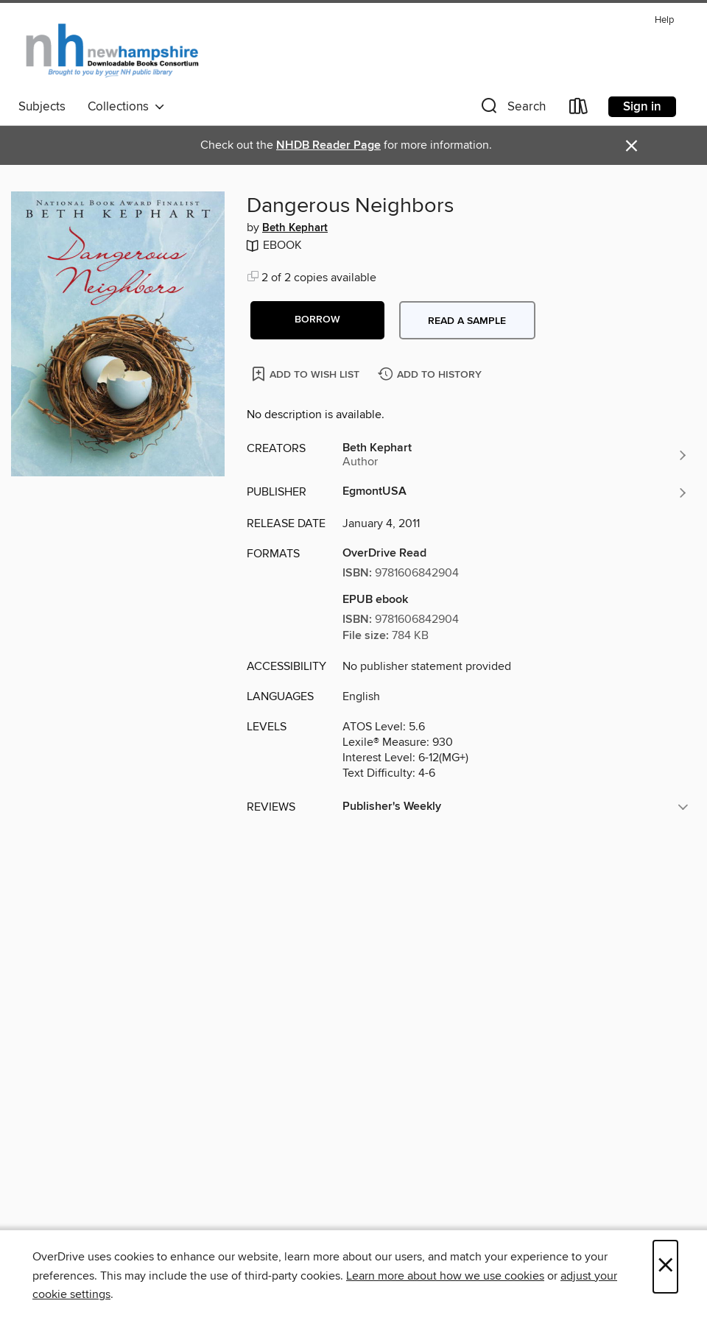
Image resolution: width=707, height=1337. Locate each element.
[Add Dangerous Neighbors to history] (431, 375)
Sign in (642, 107)
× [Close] (665, 1266)
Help (664, 20)
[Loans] (579, 109)
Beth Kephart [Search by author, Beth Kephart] (295, 228)
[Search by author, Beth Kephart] (515, 455)
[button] (512, 109)
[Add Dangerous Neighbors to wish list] (306, 373)
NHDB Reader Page (328, 145)
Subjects (42, 107)
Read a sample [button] (467, 321)
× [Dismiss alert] (631, 146)
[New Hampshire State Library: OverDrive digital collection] (113, 51)
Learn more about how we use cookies (445, 1276)
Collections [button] (126, 107)
